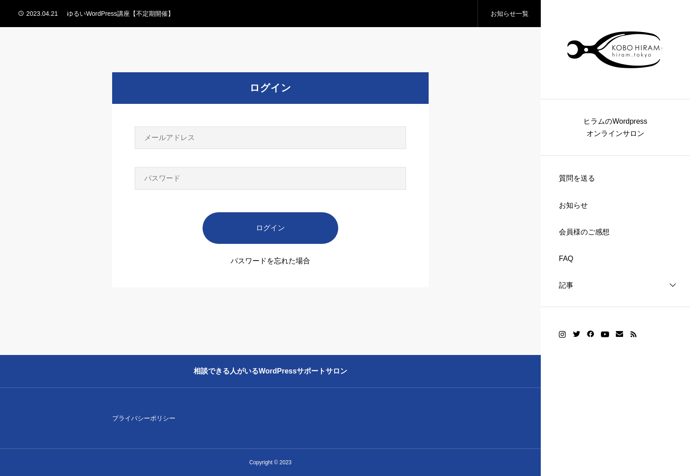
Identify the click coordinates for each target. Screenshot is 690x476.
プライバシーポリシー (143, 418)
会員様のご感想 (584, 232)
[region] (615, 238)
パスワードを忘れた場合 (270, 261)
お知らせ (573, 205)
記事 (566, 285)
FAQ (566, 258)
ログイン (270, 228)
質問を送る (577, 178)
